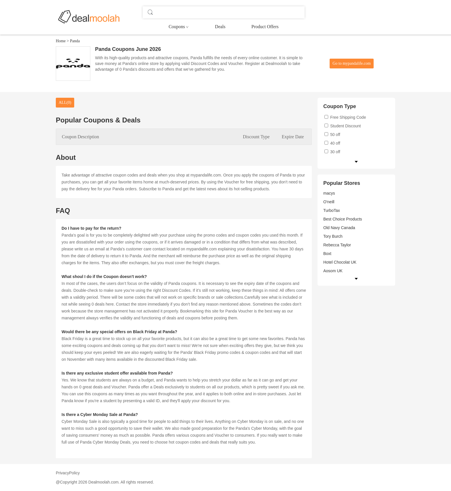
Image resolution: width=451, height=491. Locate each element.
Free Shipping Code (345, 117)
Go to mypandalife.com (351, 63)
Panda (75, 41)
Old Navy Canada (339, 227)
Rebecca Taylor (337, 245)
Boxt (327, 253)
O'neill (328, 202)
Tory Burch (333, 236)
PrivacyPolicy (68, 473)
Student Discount (342, 126)
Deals (220, 26)
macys (329, 193)
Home (61, 41)
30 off (332, 151)
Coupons (177, 26)
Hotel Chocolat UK (339, 262)
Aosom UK (333, 270)
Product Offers (264, 26)
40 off (332, 143)
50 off (332, 134)
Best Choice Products (342, 219)
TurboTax (331, 210)
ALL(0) (65, 102)
